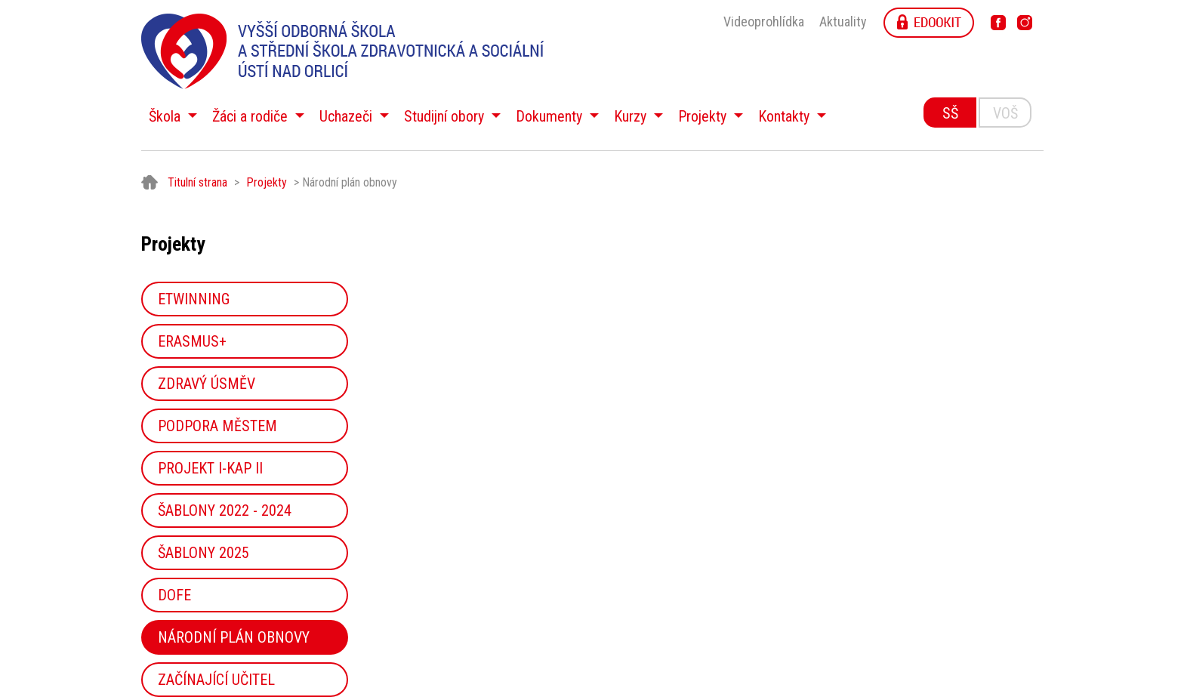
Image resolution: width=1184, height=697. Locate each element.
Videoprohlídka (763, 21)
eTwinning (194, 299)
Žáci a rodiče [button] (251, 116)
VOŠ (1005, 113)
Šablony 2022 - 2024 (224, 510)
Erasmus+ (192, 341)
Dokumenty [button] (551, 116)
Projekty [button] (704, 116)
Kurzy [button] (632, 116)
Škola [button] (166, 116)
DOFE (174, 595)
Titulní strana (197, 182)
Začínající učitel (216, 680)
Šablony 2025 (203, 553)
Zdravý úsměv (206, 384)
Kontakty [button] (785, 116)
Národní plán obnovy (234, 637)
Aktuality (843, 21)
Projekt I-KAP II (210, 468)
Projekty (266, 182)
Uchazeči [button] (347, 116)
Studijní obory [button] (446, 116)
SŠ (950, 113)
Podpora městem (217, 426)
